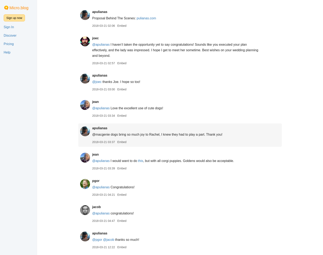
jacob (96, 207)
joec (95, 38)
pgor (95, 181)
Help (7, 52)
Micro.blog (18, 8)
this (140, 161)
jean (95, 102)
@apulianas (101, 44)
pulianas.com (146, 18)
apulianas (99, 12)
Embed (121, 25)
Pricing (9, 44)
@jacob (108, 239)
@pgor (97, 239)
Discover (10, 35)
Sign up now (14, 18)
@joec (97, 82)
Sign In (9, 27)
